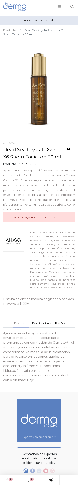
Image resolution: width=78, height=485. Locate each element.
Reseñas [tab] (60, 323)
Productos (10, 30)
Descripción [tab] (21, 323)
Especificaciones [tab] (41, 323)
